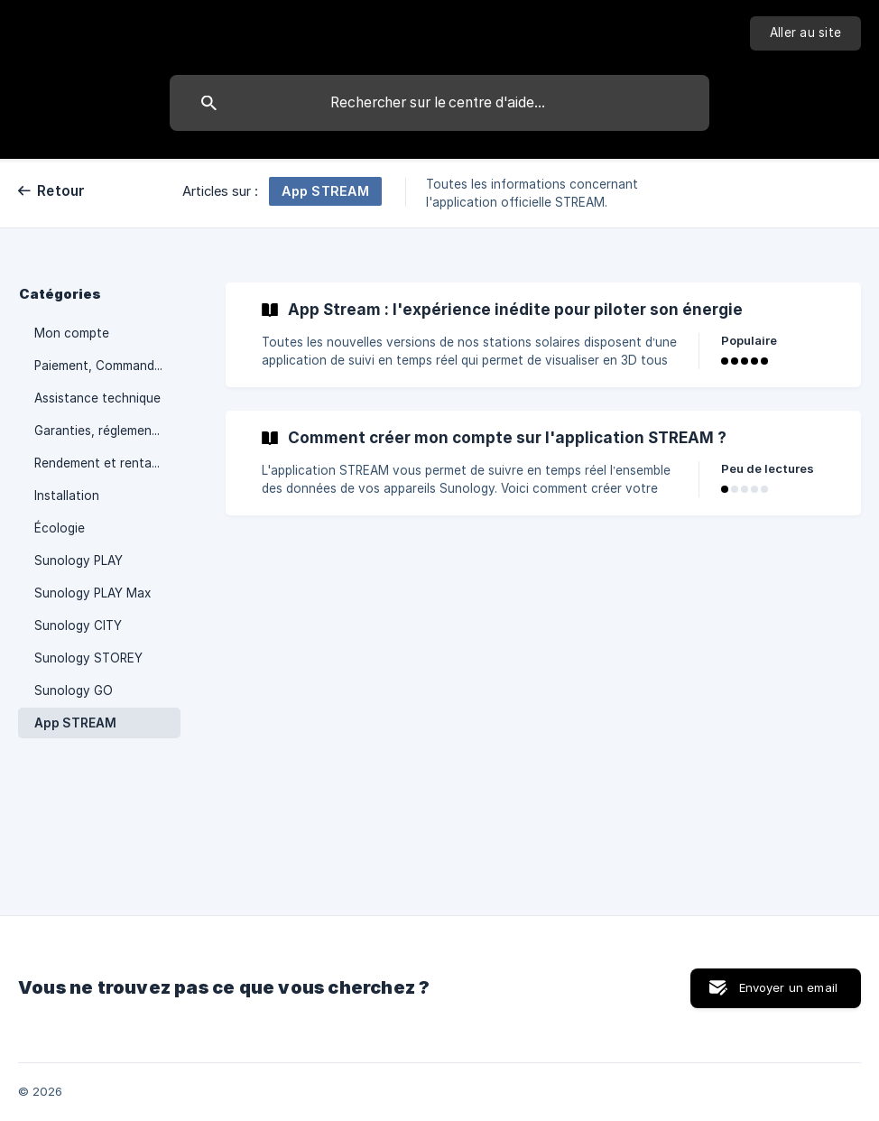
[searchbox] (439, 103)
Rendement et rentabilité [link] (107, 463)
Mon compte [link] (71, 333)
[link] (543, 335)
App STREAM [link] (75, 723)
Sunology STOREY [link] (88, 658)
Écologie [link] (59, 528)
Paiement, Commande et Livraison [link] (107, 365)
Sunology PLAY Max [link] (92, 593)
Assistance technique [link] (97, 398)
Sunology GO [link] (73, 690)
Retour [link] (61, 190)
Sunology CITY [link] (78, 625)
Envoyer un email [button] (788, 987)
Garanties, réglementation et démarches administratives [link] (107, 430)
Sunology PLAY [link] (78, 560)
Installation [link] (66, 495)
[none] (805, 33)
